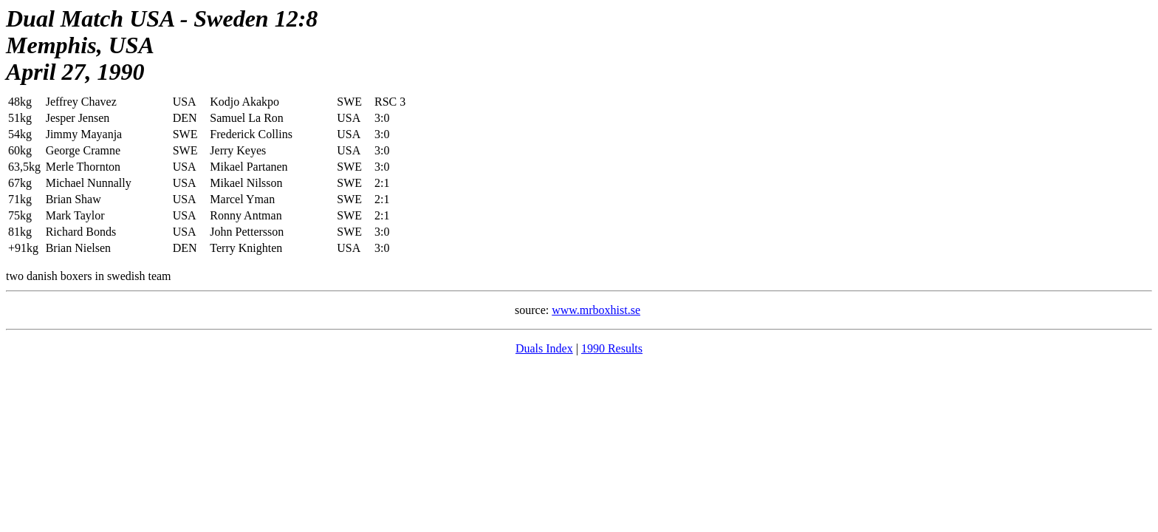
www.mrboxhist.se (596, 310)
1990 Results (612, 348)
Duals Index (544, 348)
